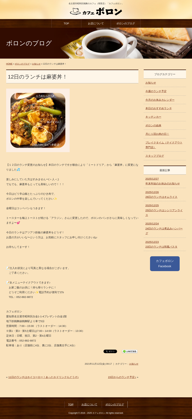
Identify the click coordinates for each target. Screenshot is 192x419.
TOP (66, 23)
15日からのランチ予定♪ (122, 377)
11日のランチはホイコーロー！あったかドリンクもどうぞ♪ (43, 377)
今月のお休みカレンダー (160, 99)
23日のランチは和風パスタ (161, 244)
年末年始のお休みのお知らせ (162, 181)
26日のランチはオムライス (161, 194)
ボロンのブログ (125, 23)
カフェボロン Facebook (165, 263)
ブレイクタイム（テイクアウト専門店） (163, 145)
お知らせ (36, 64)
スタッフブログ (154, 155)
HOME (9, 64)
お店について (96, 23)
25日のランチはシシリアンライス (164, 210)
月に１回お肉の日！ (157, 133)
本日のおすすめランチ (158, 108)
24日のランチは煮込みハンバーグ (164, 228)
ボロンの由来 (153, 125)
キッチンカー (153, 116)
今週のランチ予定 (156, 91)
